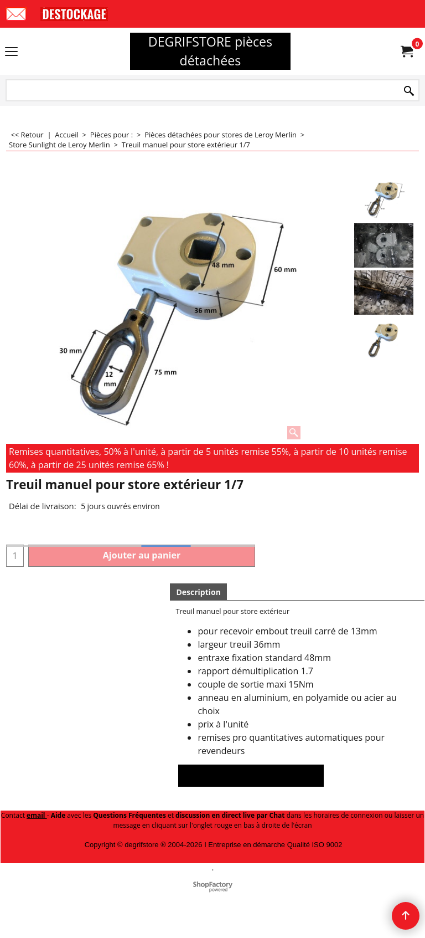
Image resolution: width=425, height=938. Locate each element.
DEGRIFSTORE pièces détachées (210, 51)
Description (198, 592)
